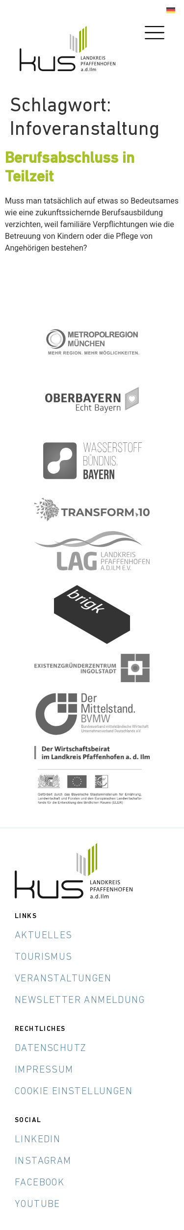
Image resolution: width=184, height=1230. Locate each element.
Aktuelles (44, 936)
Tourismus (44, 957)
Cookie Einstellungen (73, 1092)
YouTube (37, 1204)
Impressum (44, 1070)
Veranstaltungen (63, 979)
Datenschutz (50, 1048)
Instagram (43, 1161)
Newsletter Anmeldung (80, 1000)
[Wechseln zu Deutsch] (170, 10)
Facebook (39, 1183)
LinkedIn (37, 1140)
